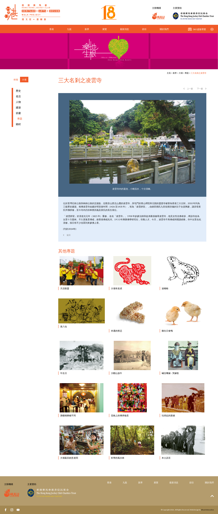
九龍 (69, 29)
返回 (68, 235)
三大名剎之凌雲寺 (198, 73)
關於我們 (164, 29)
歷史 (18, 90)
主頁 (169, 73)
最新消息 (124, 29)
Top (212, 496)
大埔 (181, 73)
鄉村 (18, 124)
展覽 (104, 29)
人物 (18, 101)
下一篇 (200, 88)
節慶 (18, 113)
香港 (51, 29)
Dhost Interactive (207, 510)
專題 (187, 73)
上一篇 (190, 88)
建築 (18, 107)
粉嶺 (16, 79)
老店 (18, 96)
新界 (87, 29)
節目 (144, 29)
